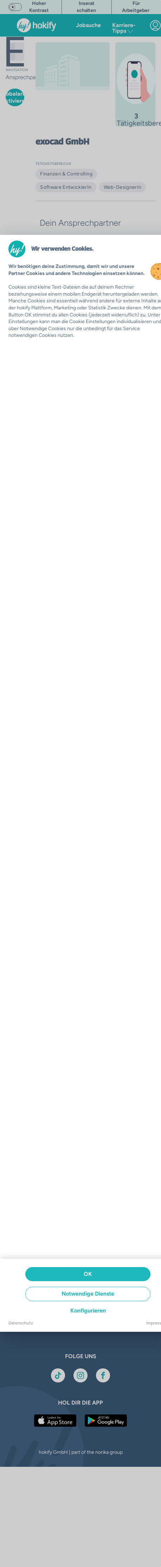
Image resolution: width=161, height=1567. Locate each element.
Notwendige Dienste (88, 1293)
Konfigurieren (88, 1310)
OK (88, 1274)
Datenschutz (20, 1323)
